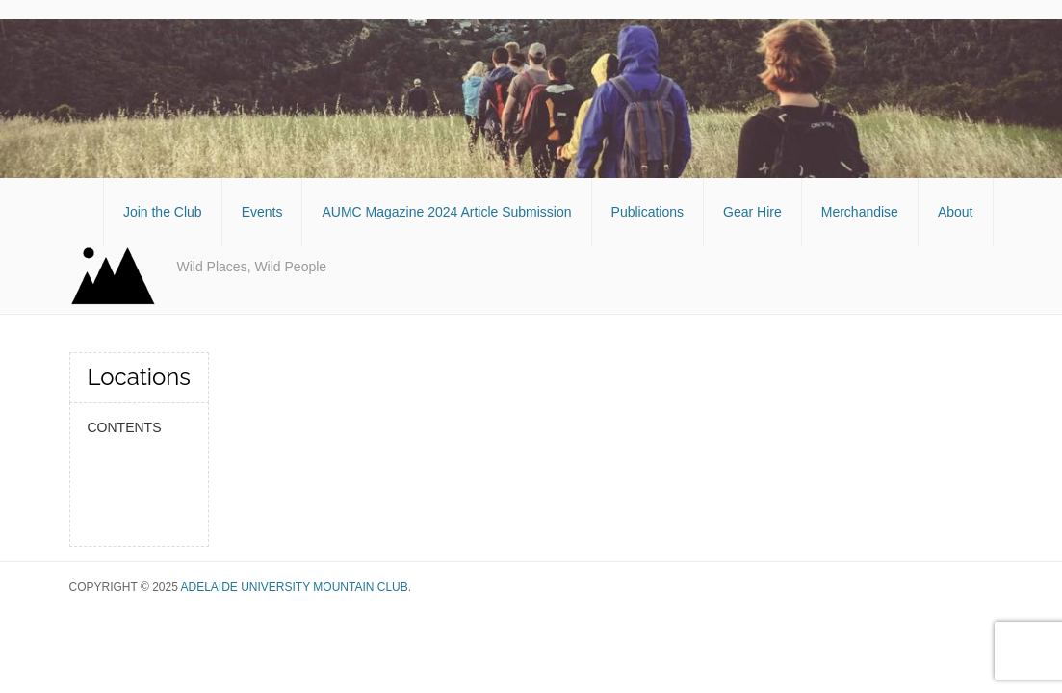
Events (262, 211)
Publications (648, 211)
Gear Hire (752, 211)
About (955, 211)
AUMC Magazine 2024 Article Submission (446, 211)
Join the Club (162, 211)
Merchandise (859, 211)
